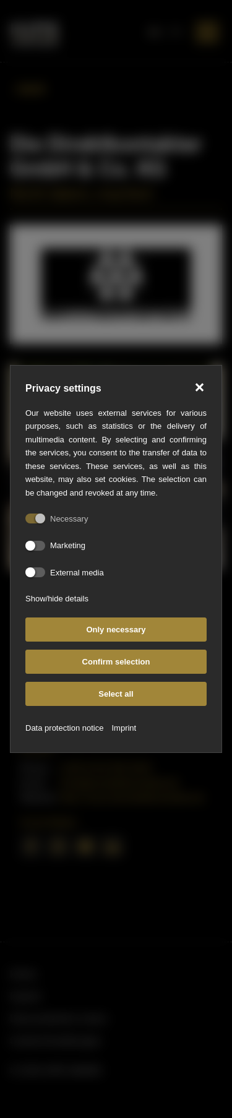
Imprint (123, 728)
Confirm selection (116, 661)
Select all (115, 694)
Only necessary (115, 629)
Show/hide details (56, 598)
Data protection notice (64, 728)
